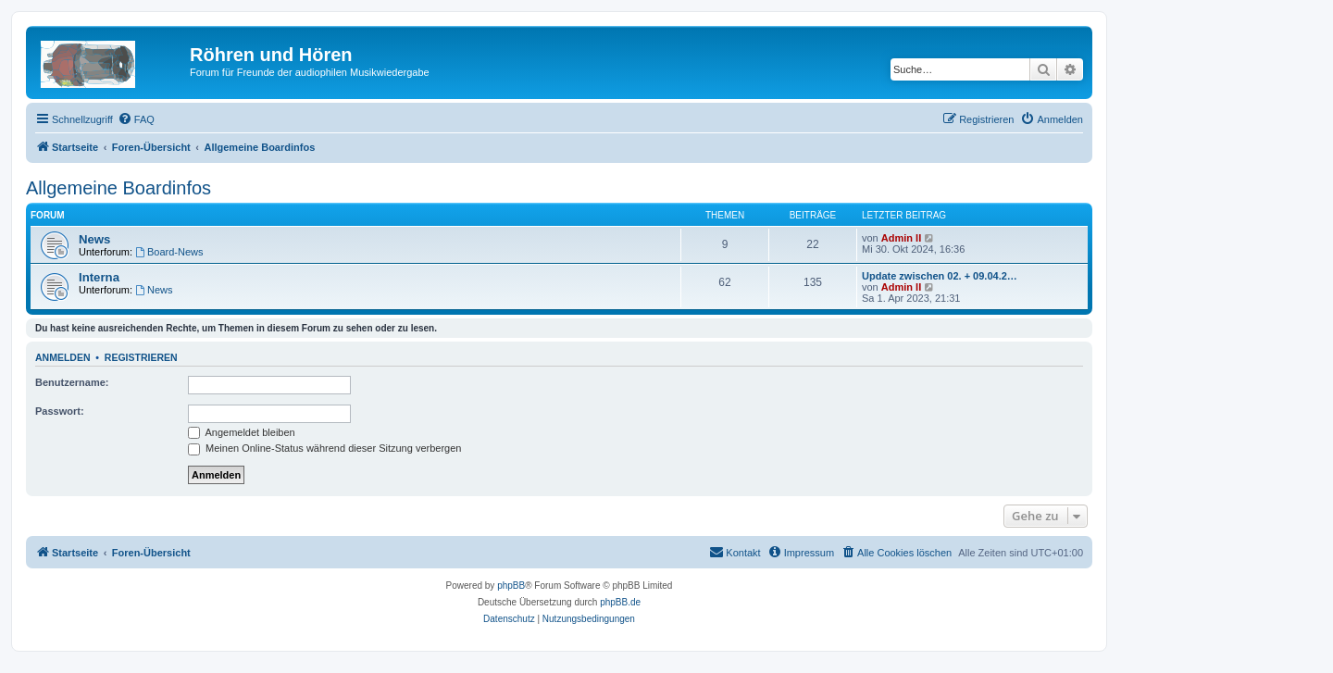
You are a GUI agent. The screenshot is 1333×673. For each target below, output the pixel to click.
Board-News (169, 251)
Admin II (901, 237)
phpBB (511, 585)
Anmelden (63, 357)
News (94, 239)
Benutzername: (71, 382)
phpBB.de (620, 602)
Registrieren (141, 357)
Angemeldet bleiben (241, 432)
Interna (99, 277)
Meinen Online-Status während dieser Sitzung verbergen (324, 448)
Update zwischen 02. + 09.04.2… (939, 275)
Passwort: (59, 411)
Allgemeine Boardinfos (118, 188)
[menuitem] (136, 119)
